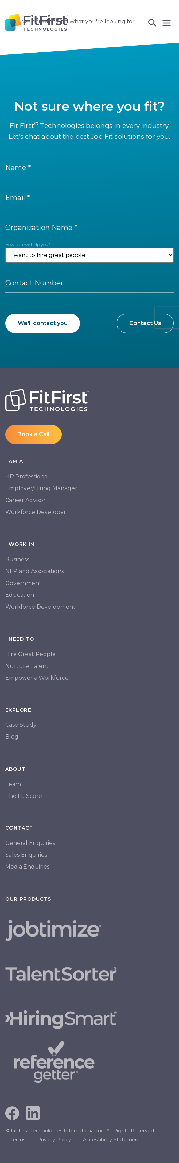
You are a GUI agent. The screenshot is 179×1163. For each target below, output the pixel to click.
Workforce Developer (35, 512)
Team (13, 784)
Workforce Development (40, 606)
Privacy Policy (54, 1140)
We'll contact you (43, 323)
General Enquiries (30, 843)
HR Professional (27, 476)
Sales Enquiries (26, 855)
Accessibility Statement (111, 1140)
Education (19, 595)
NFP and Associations (34, 571)
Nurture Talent (27, 666)
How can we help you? (29, 244)
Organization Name (41, 227)
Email (17, 197)
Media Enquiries (27, 866)
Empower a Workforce (37, 678)
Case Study (21, 725)
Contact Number (34, 283)
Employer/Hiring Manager (41, 488)
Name (18, 167)
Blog (11, 736)
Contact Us (145, 323)
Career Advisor (25, 500)
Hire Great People (30, 654)
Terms (17, 1140)
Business (17, 559)
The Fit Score (23, 796)
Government (23, 583)
